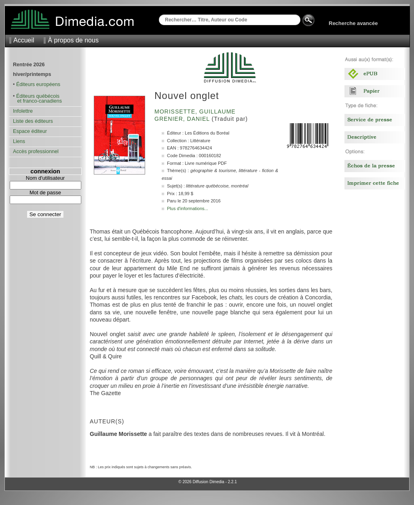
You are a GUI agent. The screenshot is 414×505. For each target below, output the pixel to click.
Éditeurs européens (38, 84)
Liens (19, 141)
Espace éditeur (30, 131)
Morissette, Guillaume (196, 111)
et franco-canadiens (37, 101)
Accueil (23, 40)
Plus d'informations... (187, 208)
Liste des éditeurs (33, 121)
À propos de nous (73, 40)
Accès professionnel (36, 151)
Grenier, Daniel (183, 119)
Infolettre (23, 111)
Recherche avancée (353, 23)
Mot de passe (45, 192)
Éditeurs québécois (37, 96)
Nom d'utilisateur (45, 178)
